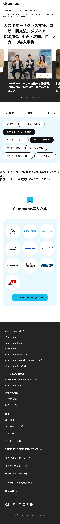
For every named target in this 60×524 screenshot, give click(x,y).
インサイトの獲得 (31, 124)
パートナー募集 (13, 441)
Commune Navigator (16, 354)
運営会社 (9, 490)
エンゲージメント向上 (18, 155)
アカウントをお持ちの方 (17, 482)
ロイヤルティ (45, 155)
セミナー (9, 433)
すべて (10, 124)
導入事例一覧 (30, 10)
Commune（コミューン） (12, 10)
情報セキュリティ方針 (16, 473)
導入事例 (9, 419)
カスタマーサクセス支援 (19, 132)
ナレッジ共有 (36, 147)
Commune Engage (15, 342)
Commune (11, 336)
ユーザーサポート (16, 140)
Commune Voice (14, 348)
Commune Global (14, 385)
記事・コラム (12, 404)
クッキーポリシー (14, 465)
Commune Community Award (21, 448)
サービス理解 (13, 147)
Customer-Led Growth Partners (22, 379)
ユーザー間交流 (42, 140)
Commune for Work (15, 366)
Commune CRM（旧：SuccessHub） (24, 360)
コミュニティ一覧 (14, 425)
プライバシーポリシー (16, 458)
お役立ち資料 (12, 398)
